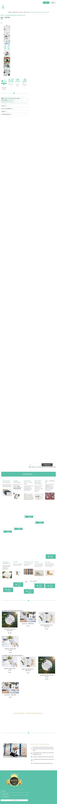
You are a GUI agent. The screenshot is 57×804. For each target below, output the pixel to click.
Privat (46, 2)
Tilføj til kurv (47, 464)
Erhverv (52, 2)
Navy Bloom (26, 12)
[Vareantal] (35, 464)
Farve (26, 581)
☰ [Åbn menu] (3, 6)
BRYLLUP (21, 12)
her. (50, 489)
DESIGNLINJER (15, 12)
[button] (1, 23)
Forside (9, 12)
